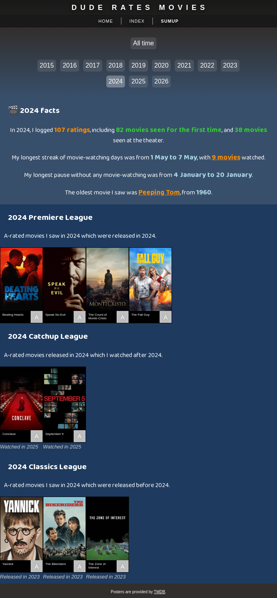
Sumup (169, 21)
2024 (116, 81)
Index (136, 21)
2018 (116, 65)
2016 (69, 65)
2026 (161, 81)
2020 (161, 65)
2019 (138, 65)
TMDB (159, 592)
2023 (230, 65)
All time (143, 43)
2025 (138, 81)
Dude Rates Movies (140, 8)
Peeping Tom (159, 192)
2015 (47, 65)
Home (105, 21)
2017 (93, 65)
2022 (207, 65)
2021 (184, 65)
